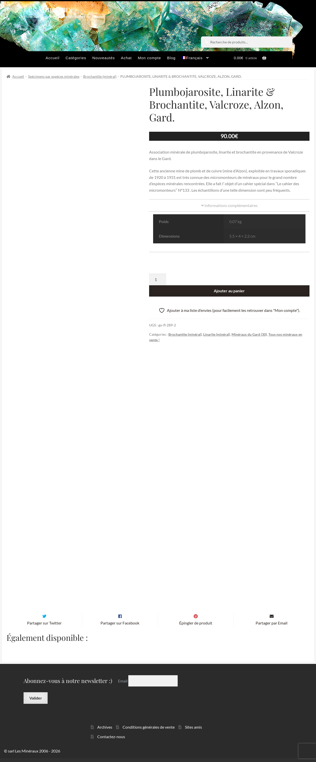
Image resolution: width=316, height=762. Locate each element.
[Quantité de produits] (157, 279)
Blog (171, 58)
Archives (104, 730)
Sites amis (193, 730)
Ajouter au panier (229, 290)
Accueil (52, 58)
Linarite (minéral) (216, 334)
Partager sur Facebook (119, 626)
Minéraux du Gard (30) (249, 334)
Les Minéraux (48, 8)
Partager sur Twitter (44, 626)
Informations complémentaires (229, 205)
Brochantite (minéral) (100, 76)
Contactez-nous (111, 740)
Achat (126, 58)
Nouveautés (103, 58)
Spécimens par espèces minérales (53, 76)
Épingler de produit (195, 626)
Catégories (75, 58)
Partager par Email (271, 626)
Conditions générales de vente (149, 730)
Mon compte (149, 58)
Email (123, 684)
